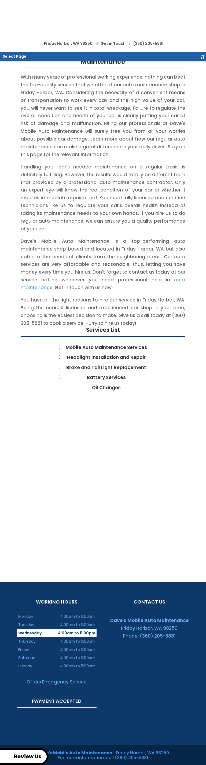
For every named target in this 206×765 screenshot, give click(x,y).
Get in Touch (112, 42)
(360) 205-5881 (147, 42)
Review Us (21, 756)
